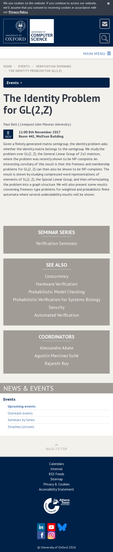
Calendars (56, 463)
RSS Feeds (56, 474)
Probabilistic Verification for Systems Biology (56, 299)
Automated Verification (56, 315)
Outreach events (20, 413)
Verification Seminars (56, 243)
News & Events (28, 388)
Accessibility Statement (56, 489)
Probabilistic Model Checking (56, 292)
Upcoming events (22, 406)
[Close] (108, 3)
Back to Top (56, 447)
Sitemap (56, 479)
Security (57, 307)
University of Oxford (54, 547)
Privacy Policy (18, 12)
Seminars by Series (21, 420)
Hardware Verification (56, 284)
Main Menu (97, 53)
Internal (56, 469)
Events (14, 82)
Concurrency (56, 276)
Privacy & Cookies (56, 484)
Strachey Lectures (21, 426)
